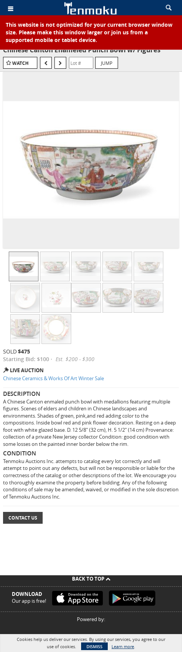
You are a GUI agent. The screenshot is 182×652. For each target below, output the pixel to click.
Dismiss (94, 646)
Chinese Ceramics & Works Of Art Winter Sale (53, 378)
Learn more (123, 646)
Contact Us (22, 518)
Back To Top (91, 578)
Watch (20, 63)
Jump (106, 63)
